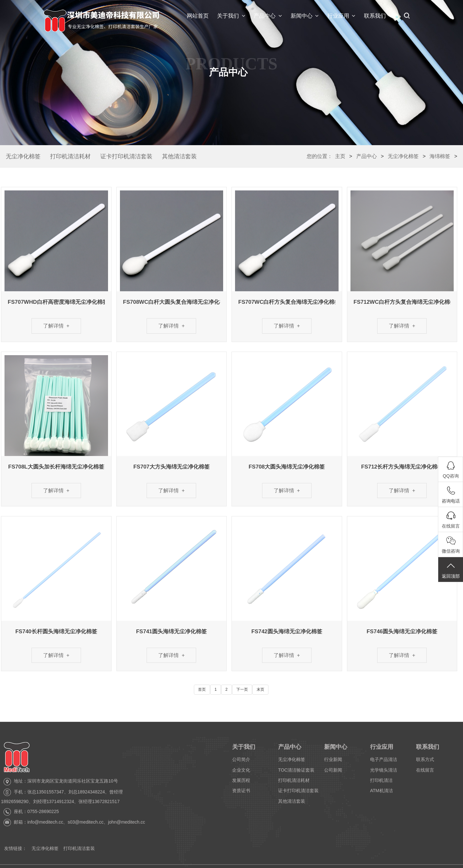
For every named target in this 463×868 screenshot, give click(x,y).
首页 (202, 689)
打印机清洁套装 (79, 852)
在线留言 (425, 773)
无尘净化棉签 (23, 156)
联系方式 (425, 763)
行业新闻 (333, 763)
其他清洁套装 (179, 156)
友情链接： (15, 852)
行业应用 (341, 16)
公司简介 (241, 763)
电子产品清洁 (383, 763)
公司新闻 (333, 773)
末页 (260, 689)
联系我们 (378, 16)
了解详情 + (56, 326)
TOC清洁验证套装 (296, 773)
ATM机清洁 (381, 794)
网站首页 (198, 16)
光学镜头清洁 (383, 773)
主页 (340, 156)
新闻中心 (305, 16)
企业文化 (241, 773)
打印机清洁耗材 (70, 156)
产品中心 (268, 16)
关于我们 (231, 16)
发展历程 (241, 784)
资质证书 (241, 794)
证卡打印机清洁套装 (126, 156)
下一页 (242, 689)
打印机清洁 (381, 784)
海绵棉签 (440, 156)
